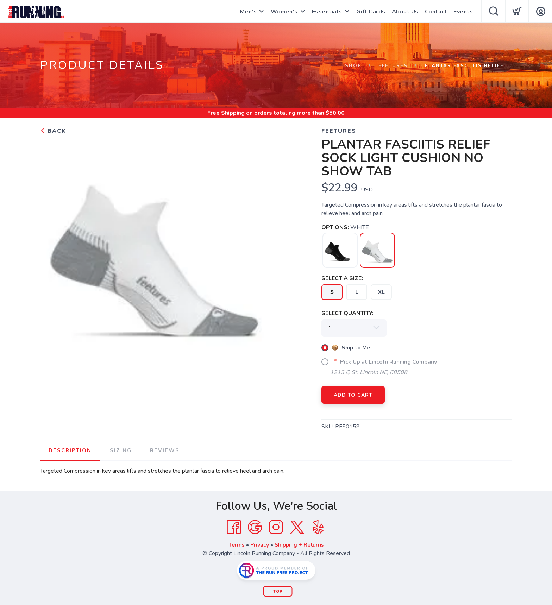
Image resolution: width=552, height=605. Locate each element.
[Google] (254, 527)
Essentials (327, 11)
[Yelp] (318, 527)
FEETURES (393, 66)
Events (463, 11)
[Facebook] (233, 527)
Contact (436, 11)
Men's (248, 11)
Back (53, 131)
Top (278, 591)
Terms (236, 545)
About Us (405, 11)
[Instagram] (276, 527)
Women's (284, 11)
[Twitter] (297, 527)
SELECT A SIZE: (342, 278)
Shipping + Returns (299, 545)
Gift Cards (370, 11)
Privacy (259, 545)
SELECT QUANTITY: (347, 313)
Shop (353, 66)
